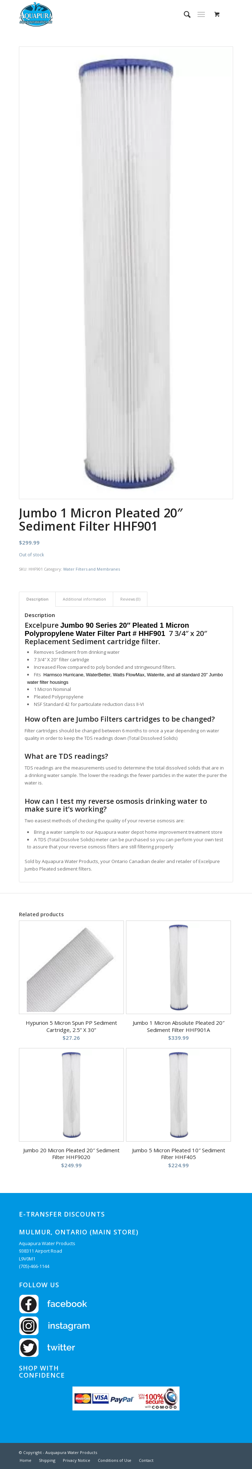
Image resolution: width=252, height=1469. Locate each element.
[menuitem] (184, 14)
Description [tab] (37, 599)
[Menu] (201, 14)
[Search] (184, 14)
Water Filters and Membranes (91, 569)
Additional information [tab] (84, 599)
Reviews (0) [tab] (130, 599)
